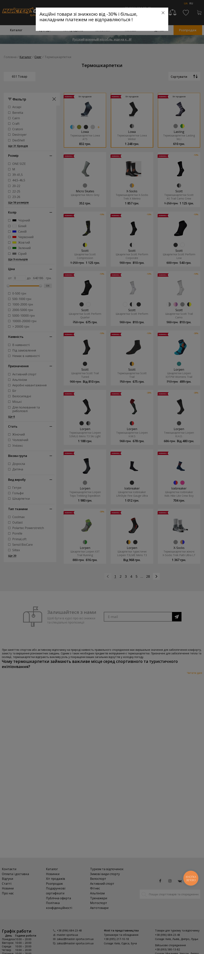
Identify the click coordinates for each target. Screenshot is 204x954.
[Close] (163, 12)
